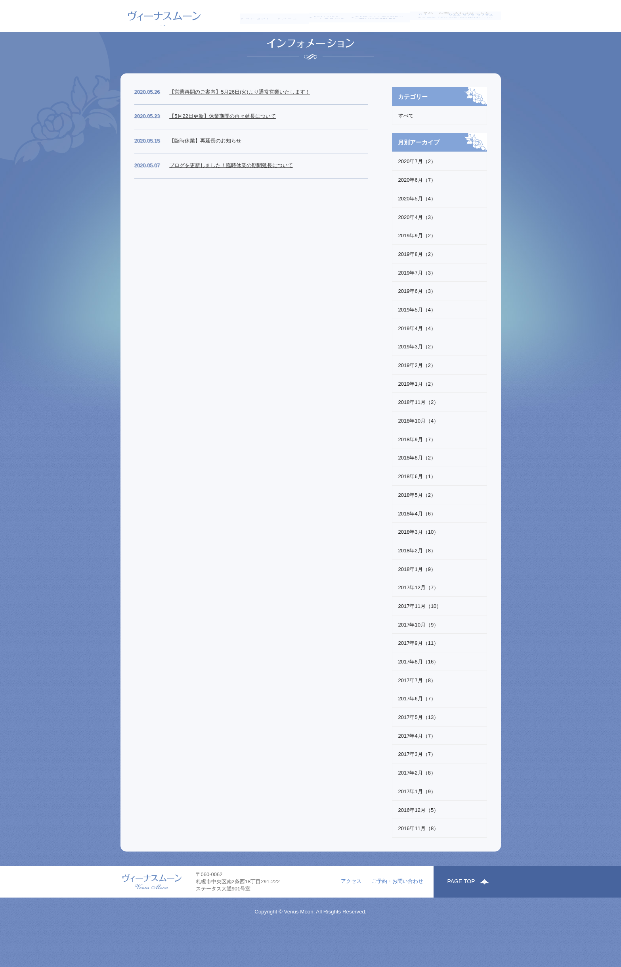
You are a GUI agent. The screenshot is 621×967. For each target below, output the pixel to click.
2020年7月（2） (417, 193)
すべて (406, 148)
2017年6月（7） (417, 731)
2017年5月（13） (418, 749)
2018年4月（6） (417, 545)
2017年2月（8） (417, 804)
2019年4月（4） (417, 360)
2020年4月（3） (417, 249)
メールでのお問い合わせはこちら (460, 25)
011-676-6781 (470, 16)
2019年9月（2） (417, 267)
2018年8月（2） (417, 490)
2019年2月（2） (417, 397)
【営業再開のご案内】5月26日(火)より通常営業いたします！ (239, 124)
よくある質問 (326, 16)
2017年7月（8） (417, 712)
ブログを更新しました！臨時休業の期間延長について (231, 197)
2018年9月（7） (417, 471)
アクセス (351, 923)
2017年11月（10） (420, 638)
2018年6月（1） (417, 508)
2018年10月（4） (418, 453)
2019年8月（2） (417, 286)
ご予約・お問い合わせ (397, 923)
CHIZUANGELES (382, 16)
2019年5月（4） (417, 341)
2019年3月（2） (417, 379)
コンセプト (246, 16)
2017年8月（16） (418, 693)
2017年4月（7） (417, 768)
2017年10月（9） (418, 656)
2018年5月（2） (417, 527)
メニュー (285, 16)
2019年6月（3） (417, 323)
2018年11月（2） (418, 434)
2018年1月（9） (417, 601)
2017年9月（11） (418, 675)
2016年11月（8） (418, 860)
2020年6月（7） (417, 212)
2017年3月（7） (417, 786)
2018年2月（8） (417, 582)
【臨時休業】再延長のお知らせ (205, 172)
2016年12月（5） (418, 842)
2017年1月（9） (417, 823)
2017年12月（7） (418, 620)
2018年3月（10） (418, 564)
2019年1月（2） (417, 416)
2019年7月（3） (417, 305)
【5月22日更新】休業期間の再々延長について (222, 148)
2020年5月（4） (417, 230)
